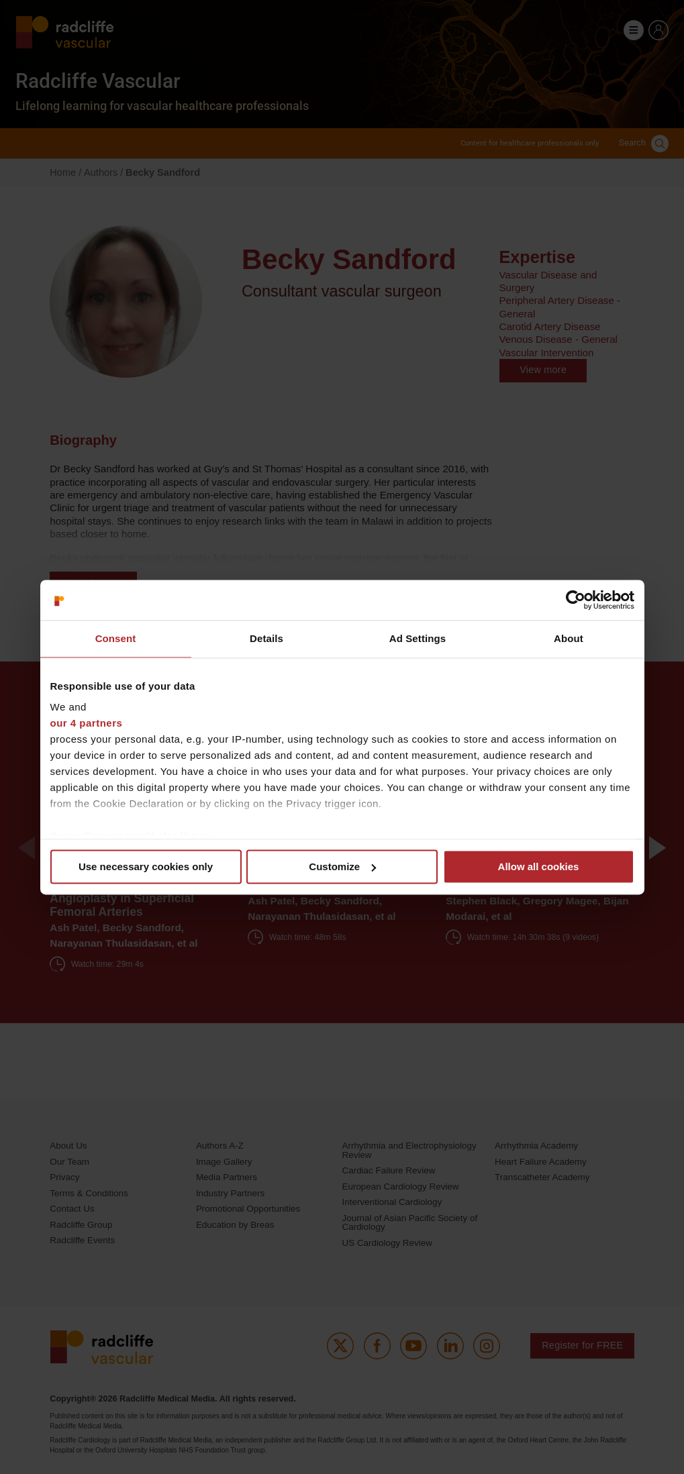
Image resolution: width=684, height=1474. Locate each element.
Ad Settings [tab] (417, 638)
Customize (342, 866)
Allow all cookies (538, 866)
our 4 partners (86, 723)
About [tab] (568, 638)
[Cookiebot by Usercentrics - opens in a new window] (575, 600)
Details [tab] (266, 638)
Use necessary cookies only (146, 866)
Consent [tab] (115, 638)
